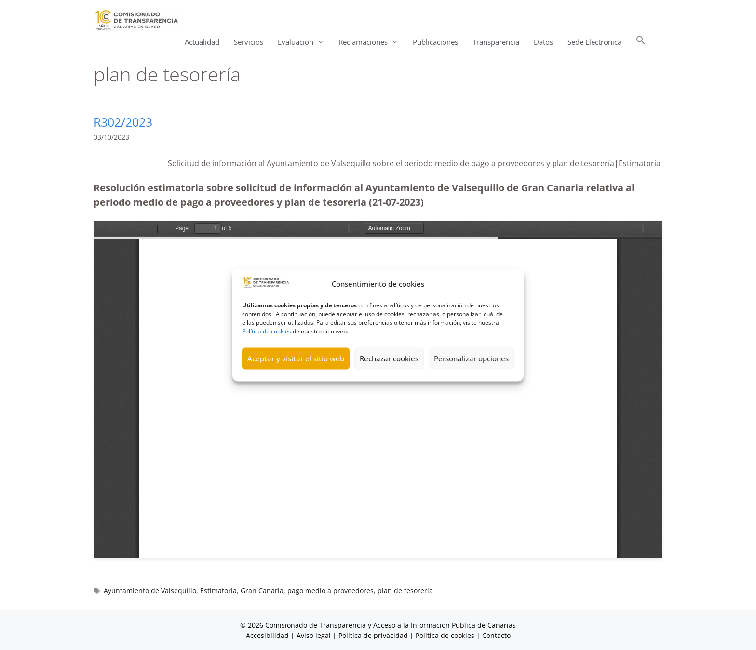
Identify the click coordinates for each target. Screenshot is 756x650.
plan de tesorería (405, 590)
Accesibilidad (268, 635)
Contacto (496, 635)
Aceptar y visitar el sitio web (295, 358)
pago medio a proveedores (330, 590)
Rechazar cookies (389, 358)
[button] (641, 42)
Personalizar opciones (471, 358)
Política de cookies (266, 331)
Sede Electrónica (594, 42)
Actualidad (202, 42)
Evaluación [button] (304, 42)
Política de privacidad (373, 635)
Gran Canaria (262, 590)
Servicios (248, 42)
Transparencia (495, 42)
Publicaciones (435, 42)
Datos (543, 42)
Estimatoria (218, 590)
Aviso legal (314, 635)
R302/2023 (123, 122)
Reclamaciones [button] (371, 42)
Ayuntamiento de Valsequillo (150, 590)
